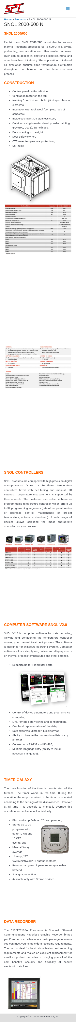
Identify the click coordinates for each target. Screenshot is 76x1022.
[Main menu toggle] (68, 8)
